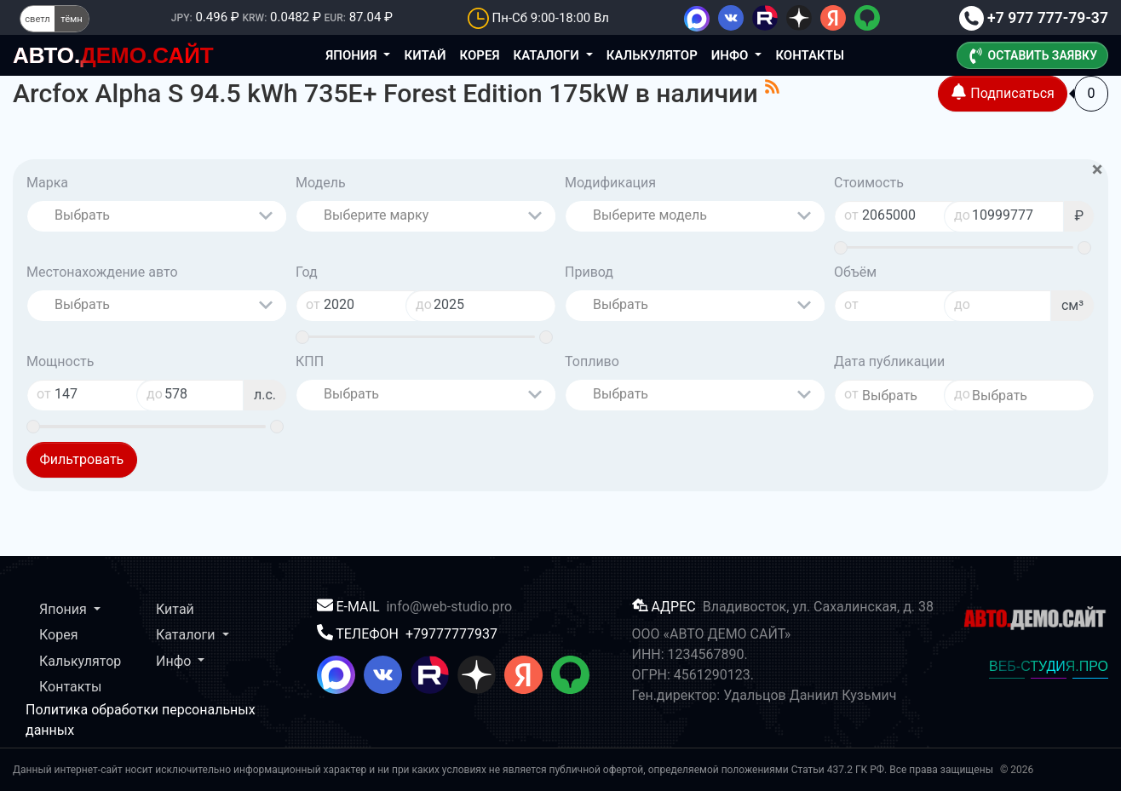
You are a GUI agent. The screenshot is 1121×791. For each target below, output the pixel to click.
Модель (321, 183)
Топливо (592, 361)
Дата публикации (889, 361)
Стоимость (869, 183)
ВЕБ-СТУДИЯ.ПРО (1048, 666)
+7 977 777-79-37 (1033, 17)
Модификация (610, 183)
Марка (47, 183)
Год (307, 272)
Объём (855, 272)
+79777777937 (451, 634)
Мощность (60, 361)
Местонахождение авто (102, 272)
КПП (310, 361)
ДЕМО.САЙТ (113, 55)
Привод (589, 272)
